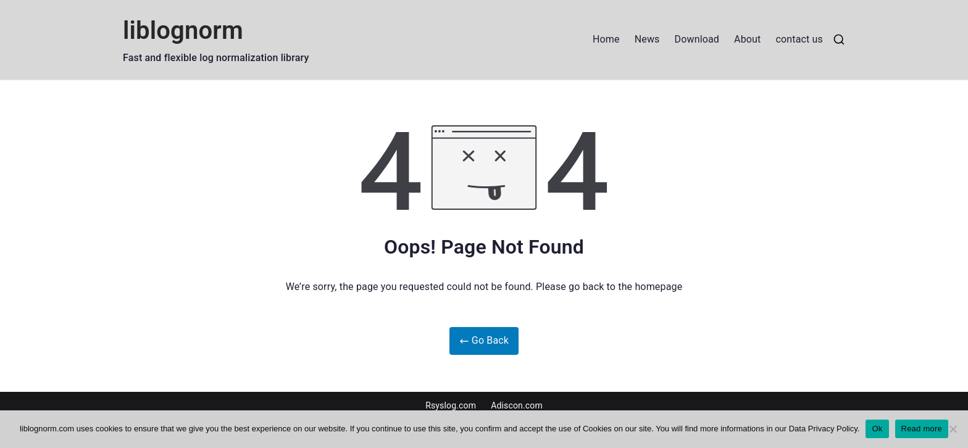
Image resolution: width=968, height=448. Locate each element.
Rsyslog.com (450, 405)
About (747, 39)
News (647, 39)
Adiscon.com (517, 405)
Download (697, 39)
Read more (922, 428)
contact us (799, 39)
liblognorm (183, 30)
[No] (952, 429)
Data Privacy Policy (823, 428)
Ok (877, 428)
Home (606, 39)
